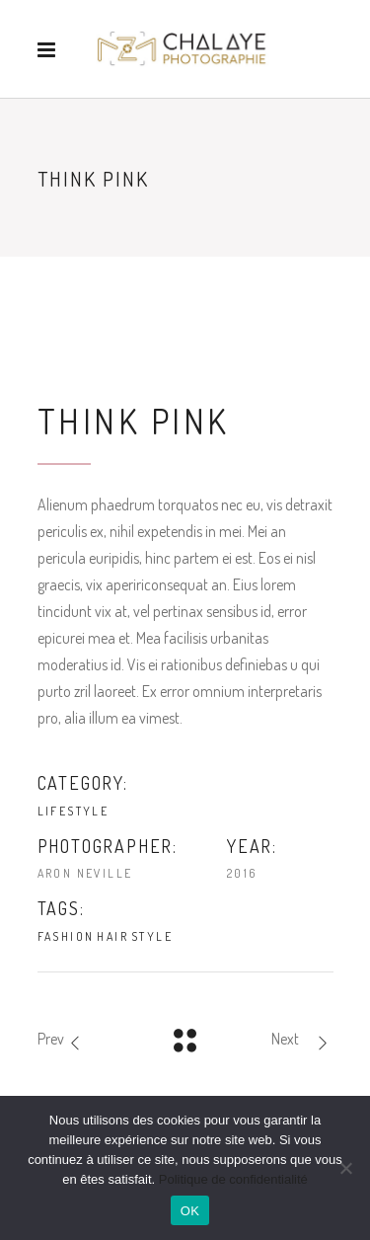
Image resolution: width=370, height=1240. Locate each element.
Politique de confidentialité (233, 1179)
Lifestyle (73, 811)
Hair (112, 936)
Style (152, 936)
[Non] (345, 1168)
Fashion (66, 936)
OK (190, 1210)
